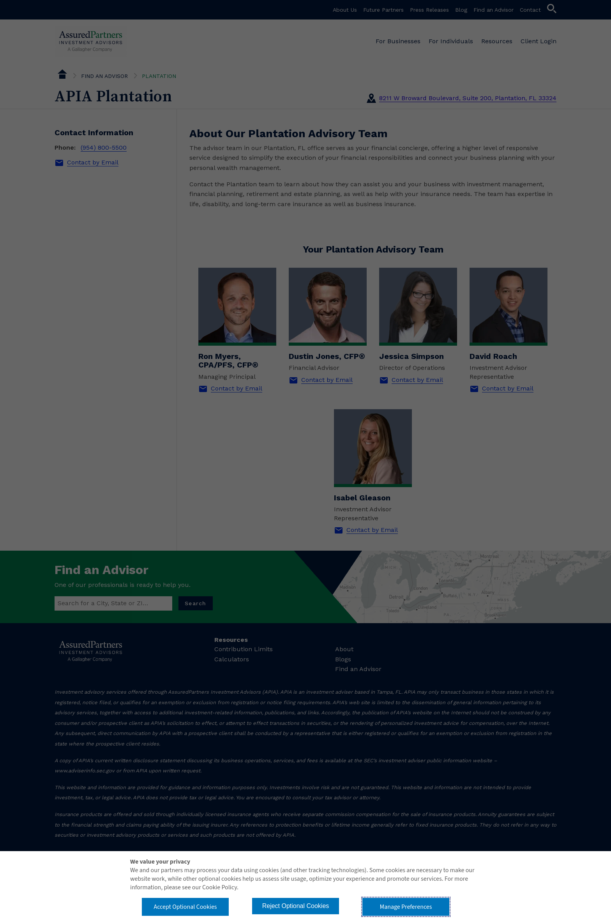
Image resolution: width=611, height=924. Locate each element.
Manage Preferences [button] (406, 907)
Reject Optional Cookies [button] (295, 906)
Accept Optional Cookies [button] (185, 907)
